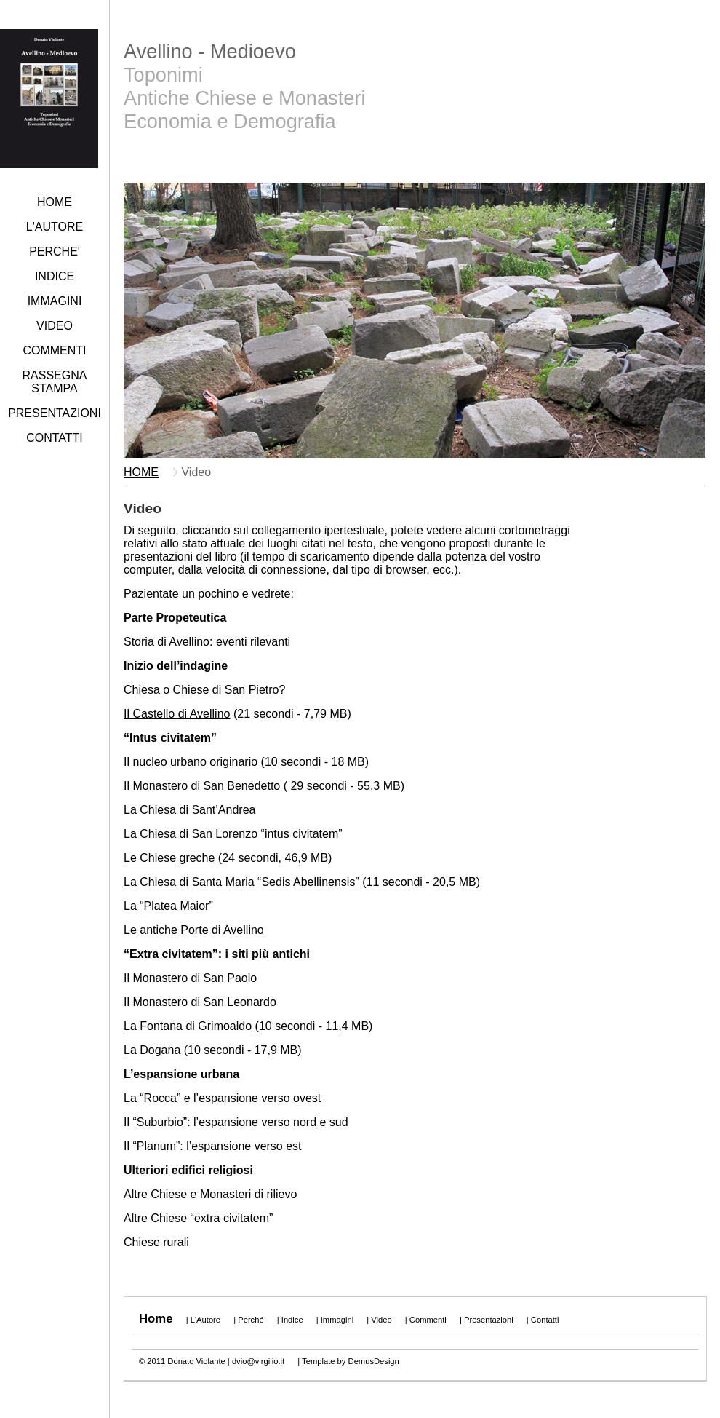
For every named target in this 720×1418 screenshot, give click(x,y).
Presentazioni (488, 1319)
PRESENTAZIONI (54, 413)
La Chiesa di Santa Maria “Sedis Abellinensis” (241, 882)
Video (381, 1319)
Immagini (337, 1319)
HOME (54, 202)
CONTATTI (54, 438)
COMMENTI (54, 350)
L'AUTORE (54, 227)
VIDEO (54, 326)
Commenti (428, 1319)
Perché (250, 1319)
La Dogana (152, 1050)
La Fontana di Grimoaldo (188, 1026)
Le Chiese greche (169, 858)
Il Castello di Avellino (177, 714)
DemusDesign (373, 1361)
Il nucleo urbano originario (190, 762)
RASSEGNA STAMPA (55, 382)
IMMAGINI (55, 301)
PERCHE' (54, 251)
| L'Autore (202, 1319)
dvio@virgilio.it (258, 1361)
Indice (292, 1319)
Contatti (545, 1319)
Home (156, 1319)
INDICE (54, 276)
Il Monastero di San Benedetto (202, 786)
